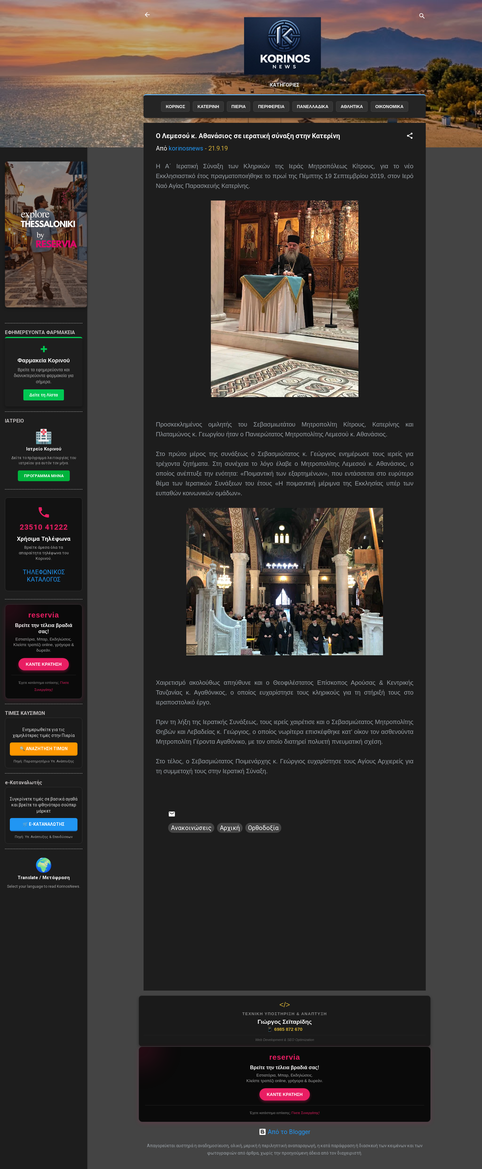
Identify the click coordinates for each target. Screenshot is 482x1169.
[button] (409, 136)
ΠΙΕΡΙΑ (238, 106)
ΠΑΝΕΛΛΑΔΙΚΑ (313, 106)
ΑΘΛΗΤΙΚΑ (352, 106)
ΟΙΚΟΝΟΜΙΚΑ (389, 106)
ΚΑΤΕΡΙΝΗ (208, 106)
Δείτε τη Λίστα (44, 394)
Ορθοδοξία (263, 828)
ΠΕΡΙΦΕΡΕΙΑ (271, 106)
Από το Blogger (284, 1132)
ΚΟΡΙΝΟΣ (175, 106)
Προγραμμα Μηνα (44, 475)
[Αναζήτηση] (422, 16)
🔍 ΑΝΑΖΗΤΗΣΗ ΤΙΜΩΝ (44, 748)
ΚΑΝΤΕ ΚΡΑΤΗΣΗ (285, 1094)
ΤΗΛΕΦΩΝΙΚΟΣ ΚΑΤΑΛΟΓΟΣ (44, 575)
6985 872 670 (284, 1029)
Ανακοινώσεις (191, 828)
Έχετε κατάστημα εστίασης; (284, 1113)
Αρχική (230, 828)
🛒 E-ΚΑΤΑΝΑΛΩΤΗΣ (44, 824)
